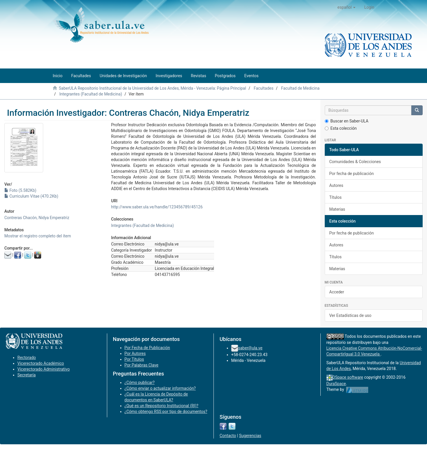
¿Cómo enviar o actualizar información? (160, 388)
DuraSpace (336, 383)
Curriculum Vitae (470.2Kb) (31, 196)
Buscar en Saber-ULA (346, 121)
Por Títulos (134, 359)
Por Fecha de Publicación (147, 347)
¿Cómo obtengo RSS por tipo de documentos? (166, 411)
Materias (337, 209)
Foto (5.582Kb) (20, 190)
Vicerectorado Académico (40, 363)
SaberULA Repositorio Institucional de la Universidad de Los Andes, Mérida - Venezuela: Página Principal (152, 88)
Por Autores (135, 353)
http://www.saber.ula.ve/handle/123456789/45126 (157, 207)
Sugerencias (250, 435)
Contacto (228, 435)
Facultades (263, 88)
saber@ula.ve (250, 348)
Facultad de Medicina (300, 88)
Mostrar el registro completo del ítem (37, 236)
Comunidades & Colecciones (355, 161)
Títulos (335, 197)
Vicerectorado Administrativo (43, 369)
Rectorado (26, 357)
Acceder (336, 292)
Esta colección (341, 128)
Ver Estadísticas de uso (350, 315)
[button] (346, 7)
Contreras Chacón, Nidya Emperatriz (36, 217)
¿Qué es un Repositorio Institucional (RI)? (161, 405)
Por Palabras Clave (141, 365)
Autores (336, 185)
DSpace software (348, 377)
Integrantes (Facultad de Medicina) (90, 94)
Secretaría (26, 375)
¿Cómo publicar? (140, 382)
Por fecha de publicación (351, 173)
